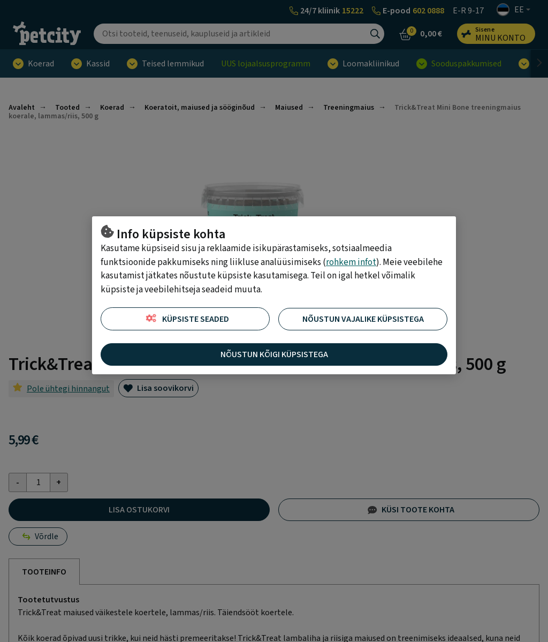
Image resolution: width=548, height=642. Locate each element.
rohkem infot (351, 262)
